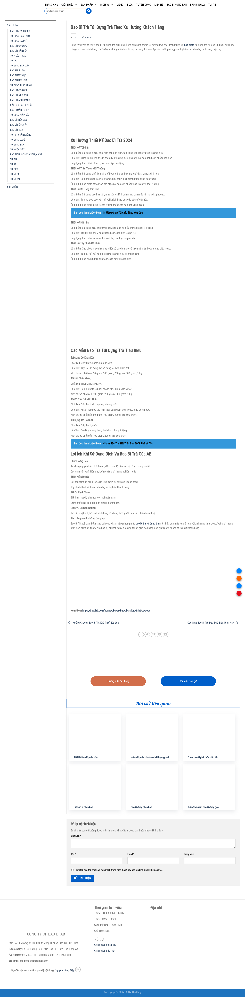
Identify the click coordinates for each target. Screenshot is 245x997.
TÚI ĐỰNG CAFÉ (17, 139)
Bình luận (76, 836)
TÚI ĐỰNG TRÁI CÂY (19, 65)
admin (88, 37)
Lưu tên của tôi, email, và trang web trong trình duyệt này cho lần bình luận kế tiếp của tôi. (119, 870)
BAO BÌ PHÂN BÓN (18, 50)
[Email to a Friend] (153, 634)
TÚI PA (13, 60)
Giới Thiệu (69, 4)
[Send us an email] (78, 969)
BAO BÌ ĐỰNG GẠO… (19, 46)
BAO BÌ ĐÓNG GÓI (18, 90)
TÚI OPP (14, 169)
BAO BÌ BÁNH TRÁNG (20, 100)
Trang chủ (51, 4)
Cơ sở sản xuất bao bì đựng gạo (203, 807)
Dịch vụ (106, 4)
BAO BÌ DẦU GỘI (17, 70)
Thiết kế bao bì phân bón (85, 757)
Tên (73, 854)
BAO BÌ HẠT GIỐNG (19, 95)
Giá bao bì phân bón (83, 807)
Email (130, 854)
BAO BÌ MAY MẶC (18, 75)
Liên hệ (158, 4)
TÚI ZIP (13, 159)
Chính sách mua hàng (105, 944)
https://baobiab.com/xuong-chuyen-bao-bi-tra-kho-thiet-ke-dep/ (116, 610)
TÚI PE (212, 4)
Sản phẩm (89, 4)
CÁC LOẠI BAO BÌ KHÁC (21, 105)
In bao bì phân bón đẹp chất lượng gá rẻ (150, 757)
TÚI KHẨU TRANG (18, 55)
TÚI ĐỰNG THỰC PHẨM (21, 85)
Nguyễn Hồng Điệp (65, 970)
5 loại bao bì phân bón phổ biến (203, 757)
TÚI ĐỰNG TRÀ (17, 144)
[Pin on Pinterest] (159, 634)
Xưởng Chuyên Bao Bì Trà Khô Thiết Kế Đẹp (93, 622)
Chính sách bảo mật (104, 950)
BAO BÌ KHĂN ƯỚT (18, 80)
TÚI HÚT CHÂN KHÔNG (20, 134)
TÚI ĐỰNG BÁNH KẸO (20, 36)
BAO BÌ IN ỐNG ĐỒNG (20, 31)
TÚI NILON (15, 174)
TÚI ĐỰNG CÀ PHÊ (18, 41)
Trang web (189, 854)
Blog (130, 4)
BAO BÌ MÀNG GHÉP (19, 110)
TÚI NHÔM (15, 179)
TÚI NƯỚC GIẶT (17, 149)
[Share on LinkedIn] (165, 634)
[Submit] (88, 11)
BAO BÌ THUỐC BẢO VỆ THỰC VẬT (26, 154)
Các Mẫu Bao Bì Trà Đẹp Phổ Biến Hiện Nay (213, 622)
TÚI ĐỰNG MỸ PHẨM (19, 115)
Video (120, 4)
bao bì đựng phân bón (141, 807)
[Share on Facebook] (141, 634)
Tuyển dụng (143, 4)
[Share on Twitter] (147, 634)
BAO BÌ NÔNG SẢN (177, 4)
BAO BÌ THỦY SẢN (18, 119)
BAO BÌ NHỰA (197, 4)
